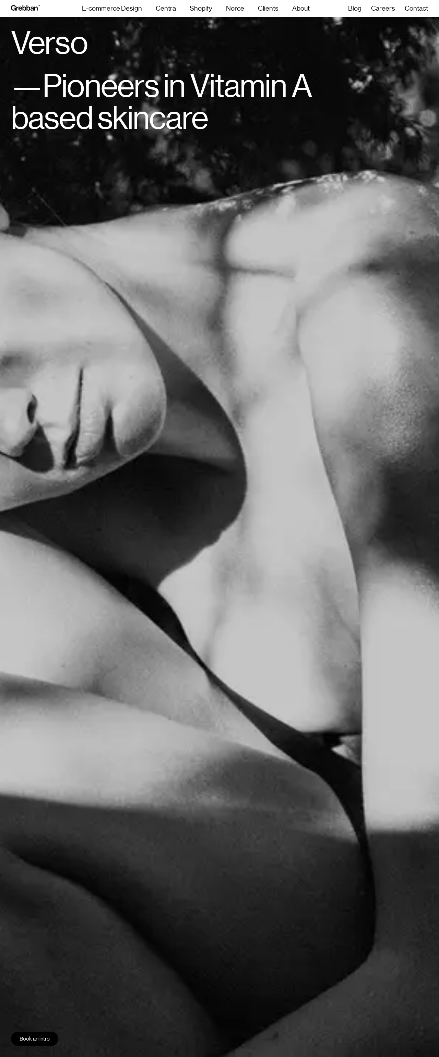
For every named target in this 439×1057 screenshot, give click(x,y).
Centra (166, 8)
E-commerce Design (112, 8)
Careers (383, 8)
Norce (235, 8)
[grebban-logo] (25, 8)
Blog (354, 8)
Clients (268, 8)
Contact (416, 8)
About (301, 8)
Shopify (201, 8)
